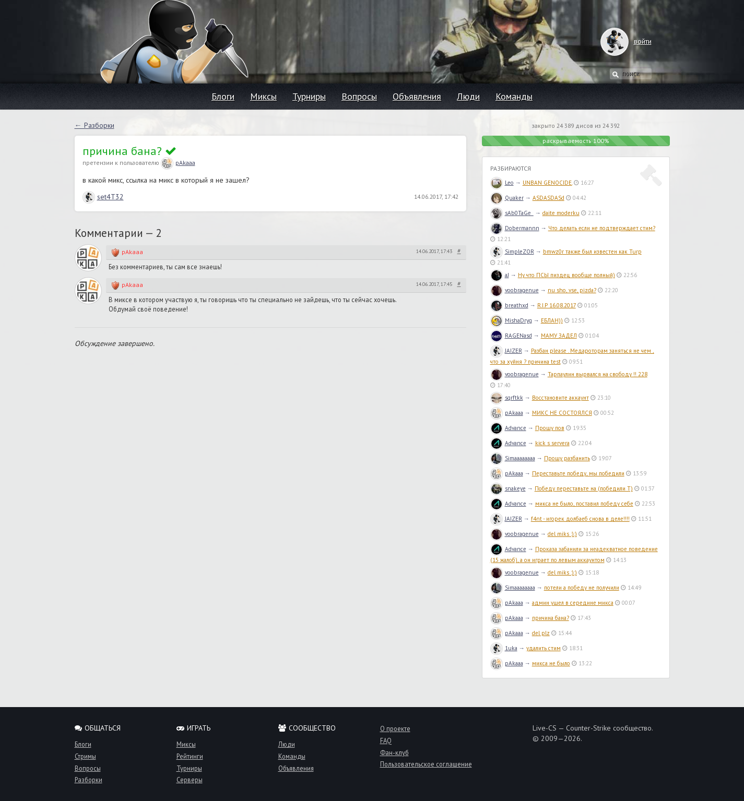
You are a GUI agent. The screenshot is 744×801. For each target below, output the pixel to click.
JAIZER (506, 350)
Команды (514, 96)
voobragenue (514, 290)
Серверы (189, 779)
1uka (503, 648)
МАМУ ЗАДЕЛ (559, 335)
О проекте (395, 728)
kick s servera (552, 443)
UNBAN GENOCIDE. (547, 182)
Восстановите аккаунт (560, 397)
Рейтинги (189, 756)
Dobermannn (514, 228)
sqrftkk (506, 397)
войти (632, 41)
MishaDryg (511, 320)
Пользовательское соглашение (426, 764)
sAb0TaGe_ (512, 213)
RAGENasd (511, 335)
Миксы (263, 96)
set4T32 (103, 196)
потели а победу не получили (581, 587)
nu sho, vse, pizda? (572, 290)
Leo (502, 182)
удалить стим (543, 648)
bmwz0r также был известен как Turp (592, 251)
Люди (468, 96)
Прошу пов (549, 428)
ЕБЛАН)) (552, 320)
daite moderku (561, 213)
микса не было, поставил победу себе (584, 503)
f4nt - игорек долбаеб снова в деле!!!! (580, 518)
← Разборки (94, 125)
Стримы (85, 756)
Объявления (417, 96)
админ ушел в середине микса (572, 602)
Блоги (222, 96)
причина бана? (550, 617)
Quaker (507, 197)
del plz (541, 633)
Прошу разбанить (567, 458)
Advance (508, 428)
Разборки (88, 779)
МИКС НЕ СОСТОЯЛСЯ (562, 412)
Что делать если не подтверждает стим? (601, 228)
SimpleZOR (512, 251)
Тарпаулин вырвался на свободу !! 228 (597, 374)
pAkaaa (178, 162)
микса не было (551, 663)
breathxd (509, 305)
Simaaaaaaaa (512, 458)
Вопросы (359, 96)
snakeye (508, 488)
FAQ (386, 740)
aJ (499, 275)
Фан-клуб (394, 752)
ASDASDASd (548, 197)
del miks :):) (562, 533)
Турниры (309, 96)
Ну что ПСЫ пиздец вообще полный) (566, 275)
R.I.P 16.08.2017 (556, 305)
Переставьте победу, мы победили (578, 473)
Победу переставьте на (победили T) (584, 488)
